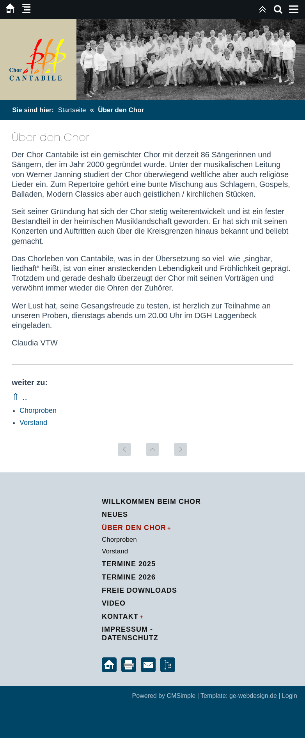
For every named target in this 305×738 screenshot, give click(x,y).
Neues (115, 514)
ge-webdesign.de (253, 695)
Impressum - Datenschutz (130, 633)
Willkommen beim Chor (151, 502)
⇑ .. (19, 396)
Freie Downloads (139, 590)
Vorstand (33, 422)
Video (114, 603)
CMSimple (181, 695)
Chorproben (38, 410)
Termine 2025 (129, 564)
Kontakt (120, 616)
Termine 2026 (129, 577)
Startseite (72, 110)
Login (289, 695)
